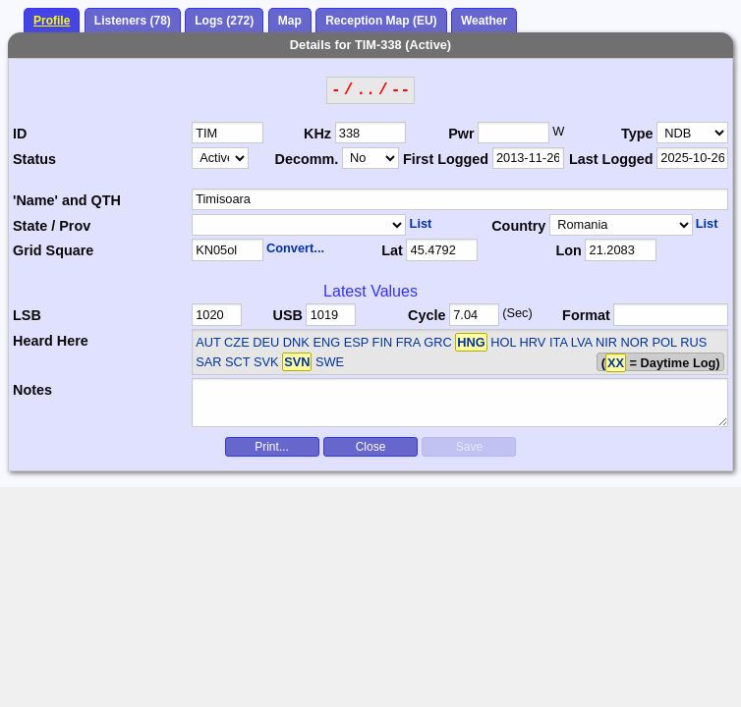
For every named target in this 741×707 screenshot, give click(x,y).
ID (20, 133)
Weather (484, 20)
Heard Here (50, 341)
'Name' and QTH (67, 200)
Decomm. (306, 159)
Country (518, 226)
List (421, 223)
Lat (392, 250)
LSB (27, 315)
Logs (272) (224, 20)
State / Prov (51, 226)
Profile (51, 20)
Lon (568, 250)
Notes (32, 390)
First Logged (445, 159)
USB (287, 315)
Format (586, 315)
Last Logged (611, 159)
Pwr (461, 133)
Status (34, 159)
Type (637, 133)
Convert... (295, 248)
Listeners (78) (132, 20)
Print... (272, 447)
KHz (317, 133)
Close (371, 447)
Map (290, 20)
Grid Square (53, 250)
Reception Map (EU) (380, 20)
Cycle (426, 315)
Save (469, 447)
